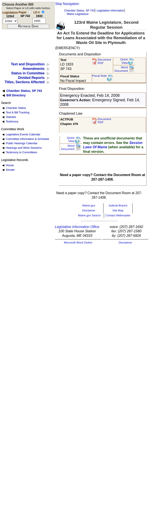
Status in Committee (28, 73)
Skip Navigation (67, 4)
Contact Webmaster (118, 215)
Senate (10, 169)
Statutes (11, 117)
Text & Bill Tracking (17, 112)
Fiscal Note (99, 75)
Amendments (33, 68)
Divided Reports (31, 78)
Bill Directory (16, 95)
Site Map (117, 210)
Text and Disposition (27, 64)
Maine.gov (88, 205)
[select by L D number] (43, 12)
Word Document (121, 69)
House (10, 165)
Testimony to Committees (21, 152)
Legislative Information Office (77, 227)
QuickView (124, 61)
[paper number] (25, 21)
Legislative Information (110, 10)
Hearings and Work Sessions (24, 147)
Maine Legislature (77, 14)
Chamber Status (16, 107)
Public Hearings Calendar (22, 143)
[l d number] (39, 21)
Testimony (12, 121)
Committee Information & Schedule (27, 139)
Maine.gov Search (89, 215)
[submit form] (28, 26)
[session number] (10, 21)
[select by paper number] (29, 12)
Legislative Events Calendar (23, 134)
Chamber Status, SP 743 (79, 10)
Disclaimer (88, 210)
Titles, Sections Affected (24, 82)
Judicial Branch (117, 205)
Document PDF (104, 61)
